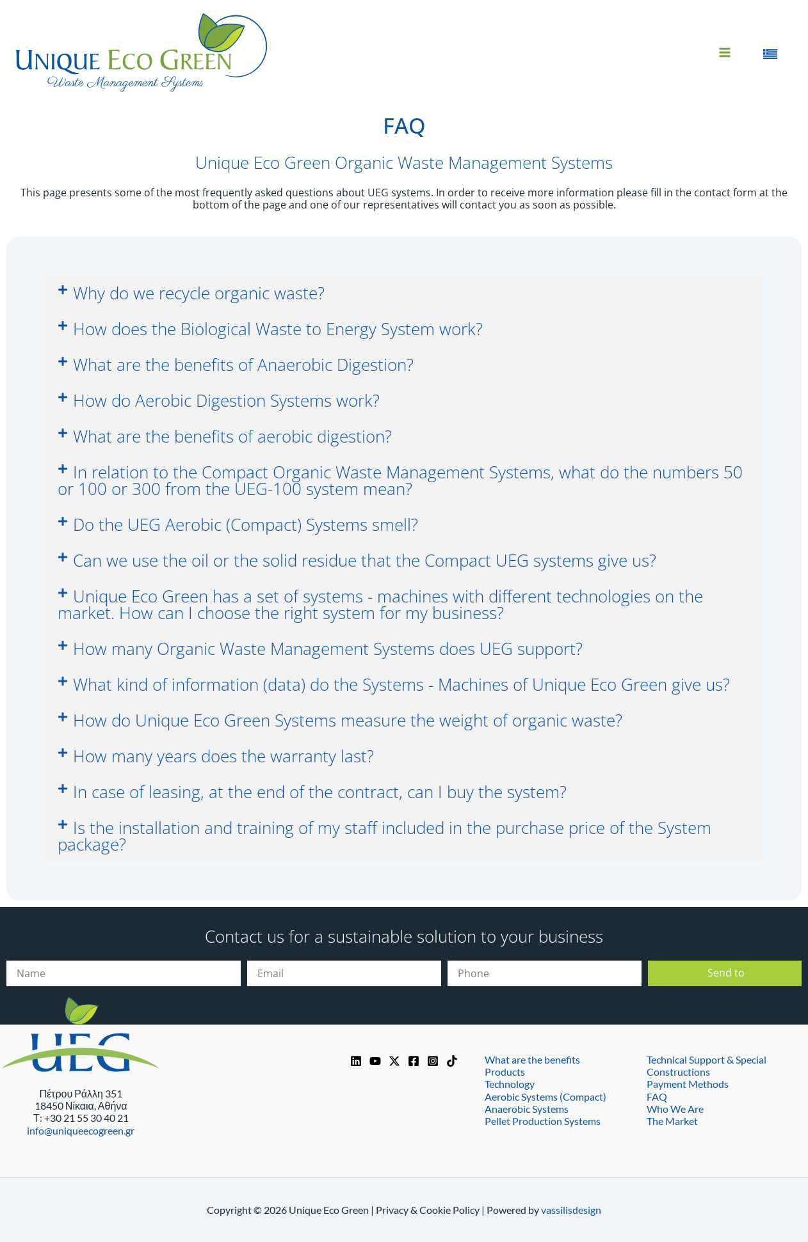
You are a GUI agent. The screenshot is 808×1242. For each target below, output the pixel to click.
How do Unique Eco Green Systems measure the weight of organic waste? (347, 720)
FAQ (657, 1096)
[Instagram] (433, 1061)
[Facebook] (413, 1061)
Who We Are (675, 1109)
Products (505, 1071)
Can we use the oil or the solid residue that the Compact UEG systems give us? (364, 560)
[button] (404, 293)
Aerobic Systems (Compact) (545, 1096)
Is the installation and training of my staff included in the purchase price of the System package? (384, 836)
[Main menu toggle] (725, 52)
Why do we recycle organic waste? (199, 292)
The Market (672, 1121)
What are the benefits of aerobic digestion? (232, 436)
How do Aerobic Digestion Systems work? (226, 400)
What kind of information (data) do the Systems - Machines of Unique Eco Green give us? (401, 684)
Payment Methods (688, 1084)
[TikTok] (452, 1061)
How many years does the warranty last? (223, 755)
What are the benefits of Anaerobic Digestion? (243, 364)
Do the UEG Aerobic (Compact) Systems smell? (245, 524)
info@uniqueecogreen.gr (80, 1130)
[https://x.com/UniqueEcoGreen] (394, 1061)
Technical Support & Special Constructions (706, 1065)
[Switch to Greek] (770, 52)
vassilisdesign (571, 1210)
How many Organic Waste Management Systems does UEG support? (328, 648)
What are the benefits (532, 1059)
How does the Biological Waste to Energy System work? (278, 328)
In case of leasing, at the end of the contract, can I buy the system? (320, 791)
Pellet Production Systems (543, 1121)
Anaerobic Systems (527, 1109)
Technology (510, 1084)
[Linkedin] (356, 1061)
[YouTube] (375, 1061)
